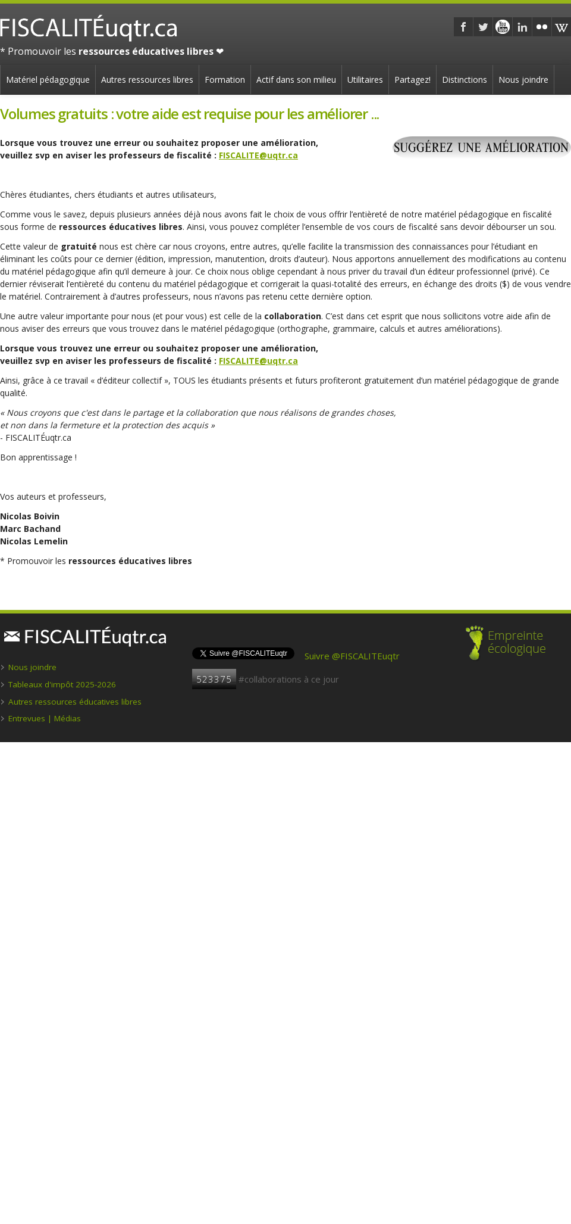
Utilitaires (365, 79)
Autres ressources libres (147, 79)
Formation (225, 79)
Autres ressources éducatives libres (75, 701)
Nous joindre (523, 79)
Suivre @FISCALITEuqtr (352, 656)
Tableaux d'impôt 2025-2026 (62, 684)
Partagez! (412, 79)
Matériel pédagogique (48, 79)
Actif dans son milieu (296, 79)
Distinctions (464, 79)
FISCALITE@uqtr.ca (258, 155)
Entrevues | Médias (44, 718)
